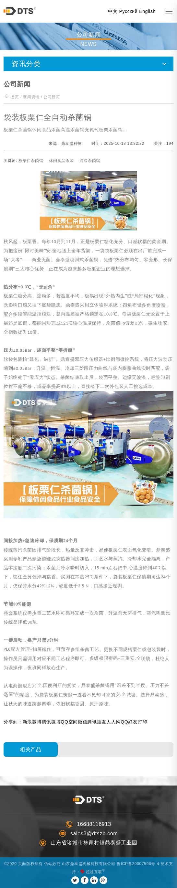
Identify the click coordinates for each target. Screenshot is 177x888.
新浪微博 (32, 721)
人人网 (113, 721)
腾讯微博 (51, 721)
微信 (82, 721)
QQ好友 (129, 721)
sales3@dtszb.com (94, 833)
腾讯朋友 (96, 721)
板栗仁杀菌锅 (30, 160)
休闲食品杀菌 (61, 160)
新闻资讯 (31, 97)
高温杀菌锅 (90, 160)
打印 (142, 721)
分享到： (13, 721)
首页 (15, 97)
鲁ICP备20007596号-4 (138, 863)
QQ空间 (69, 721)
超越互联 (94, 872)
